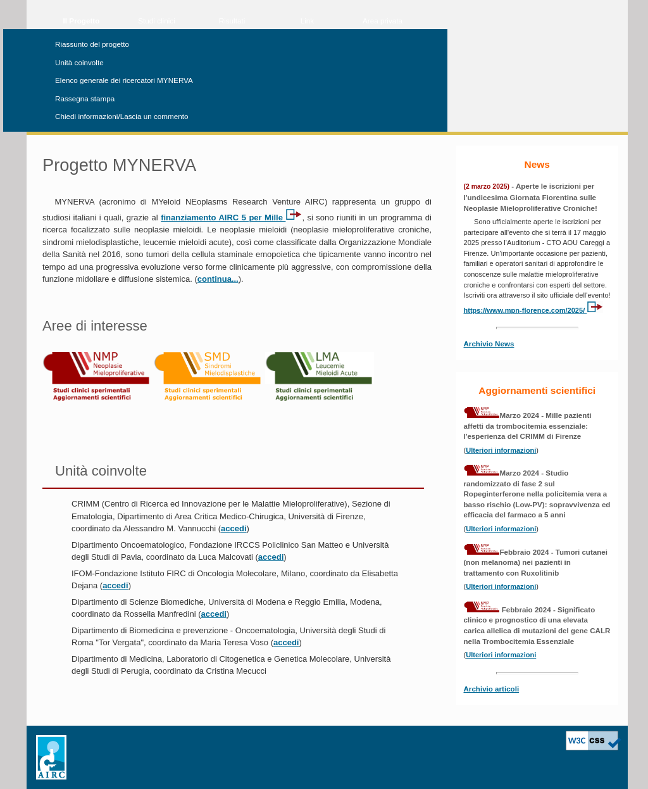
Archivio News (489, 343)
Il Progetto (81, 20)
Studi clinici (156, 20)
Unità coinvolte (79, 62)
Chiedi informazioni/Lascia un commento (121, 116)
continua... (218, 279)
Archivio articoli (492, 689)
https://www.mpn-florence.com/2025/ (534, 310)
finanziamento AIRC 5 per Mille (231, 217)
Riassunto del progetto (92, 44)
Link (307, 20)
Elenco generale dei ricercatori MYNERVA (124, 80)
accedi (233, 528)
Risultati (232, 20)
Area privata (382, 20)
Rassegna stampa (85, 98)
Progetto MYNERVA (119, 165)
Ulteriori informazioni (501, 450)
